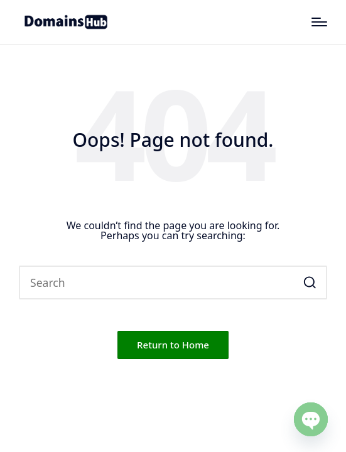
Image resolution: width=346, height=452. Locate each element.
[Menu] (319, 22)
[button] (310, 282)
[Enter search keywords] (173, 282)
